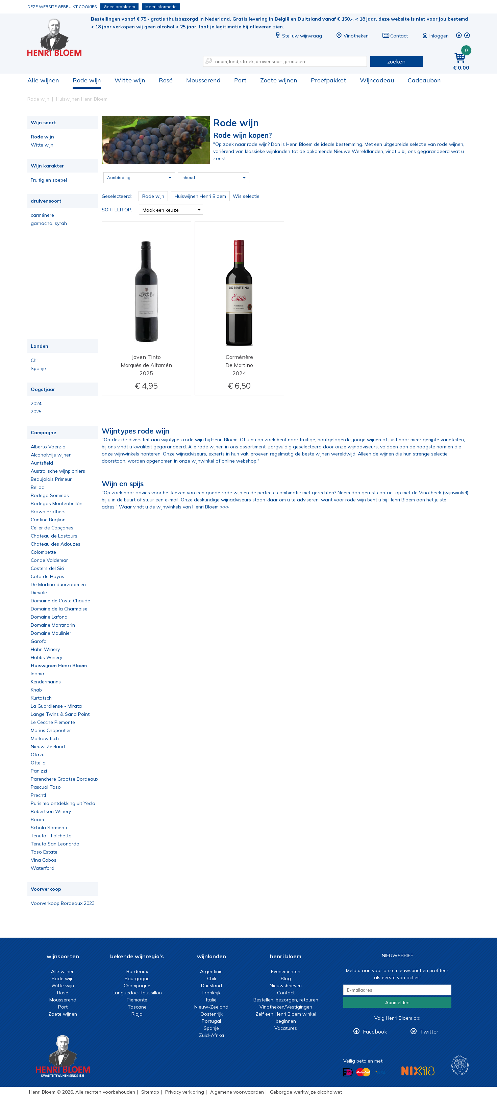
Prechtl (38, 795)
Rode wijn (87, 80)
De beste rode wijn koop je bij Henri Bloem (59, 37)
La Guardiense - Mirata (56, 706)
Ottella (38, 763)
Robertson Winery (51, 811)
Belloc (37, 487)
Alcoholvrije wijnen (51, 455)
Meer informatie (161, 6)
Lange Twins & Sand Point (60, 714)
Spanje (38, 368)
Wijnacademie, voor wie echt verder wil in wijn (460, 1065)
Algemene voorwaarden (237, 1092)
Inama (37, 674)
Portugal (211, 1021)
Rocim (37, 819)
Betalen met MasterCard (363, 1072)
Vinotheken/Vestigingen (285, 1007)
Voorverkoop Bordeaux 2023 (63, 903)
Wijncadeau (377, 80)
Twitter (429, 1031)
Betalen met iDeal (348, 1072)
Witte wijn (130, 80)
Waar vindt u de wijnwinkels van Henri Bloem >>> (174, 507)
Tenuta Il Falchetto (51, 836)
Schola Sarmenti (49, 828)
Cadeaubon (424, 80)
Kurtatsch (41, 698)
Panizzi (39, 771)
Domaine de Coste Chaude (60, 601)
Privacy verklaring (184, 1092)
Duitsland (211, 986)
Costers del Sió (47, 568)
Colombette (43, 552)
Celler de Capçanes (52, 528)
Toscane (137, 1007)
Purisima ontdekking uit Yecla (63, 803)
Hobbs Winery (46, 657)
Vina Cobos (43, 860)
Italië (211, 1000)
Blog (286, 978)
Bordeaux (137, 971)
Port (240, 80)
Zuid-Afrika (211, 1035)
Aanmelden (397, 1002)
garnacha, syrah (49, 223)
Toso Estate (44, 852)
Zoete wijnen (278, 80)
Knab (36, 690)
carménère (42, 215)
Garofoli (40, 641)
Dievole (39, 593)
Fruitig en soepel (49, 180)
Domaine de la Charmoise (59, 609)
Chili (35, 360)
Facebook (375, 1031)
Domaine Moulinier (51, 633)
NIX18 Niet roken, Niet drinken (417, 1070)
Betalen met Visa (380, 1073)
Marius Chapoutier (51, 730)
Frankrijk (211, 993)
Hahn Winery (45, 649)
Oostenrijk (211, 1014)
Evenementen (285, 971)
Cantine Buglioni (49, 520)
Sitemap (150, 1092)
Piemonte (137, 1000)
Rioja (137, 1014)
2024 (36, 403)
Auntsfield (42, 463)
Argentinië (211, 971)
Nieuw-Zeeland (48, 746)
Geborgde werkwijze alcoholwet (306, 1092)
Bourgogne (137, 978)
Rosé (166, 80)
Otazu (38, 755)
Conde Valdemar (49, 560)
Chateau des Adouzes (55, 544)
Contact (395, 36)
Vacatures (285, 1028)
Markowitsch (45, 738)
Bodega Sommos (50, 495)
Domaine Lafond (49, 617)
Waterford (42, 868)
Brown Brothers (48, 511)
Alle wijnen (43, 80)
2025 (36, 412)
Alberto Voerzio (48, 447)
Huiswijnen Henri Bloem (59, 665)
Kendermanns (46, 682)
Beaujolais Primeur (51, 479)
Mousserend (203, 80)
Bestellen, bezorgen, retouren (285, 1000)
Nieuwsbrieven (286, 986)
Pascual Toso (46, 787)
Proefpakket (328, 80)
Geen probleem (119, 6)
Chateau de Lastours (54, 536)
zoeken (396, 61)
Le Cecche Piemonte (53, 722)
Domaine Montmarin (53, 625)
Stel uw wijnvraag (298, 36)
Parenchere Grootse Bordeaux (64, 779)
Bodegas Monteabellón (56, 503)
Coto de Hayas (47, 576)
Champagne (137, 986)
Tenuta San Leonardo (55, 844)
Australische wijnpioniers (58, 471)
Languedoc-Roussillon (137, 993)
